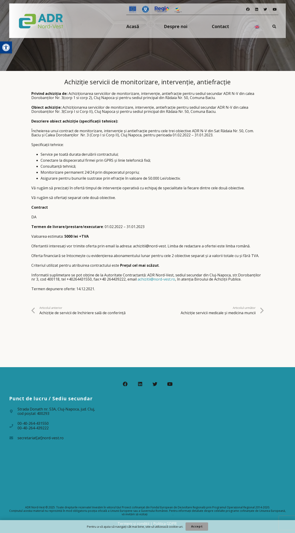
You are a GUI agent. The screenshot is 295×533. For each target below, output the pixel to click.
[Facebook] (248, 9)
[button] (6, 47)
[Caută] (274, 26)
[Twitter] (265, 9)
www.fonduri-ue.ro (160, 514)
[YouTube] (275, 9)
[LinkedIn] (256, 9)
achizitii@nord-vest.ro (156, 279)
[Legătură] (41, 21)
